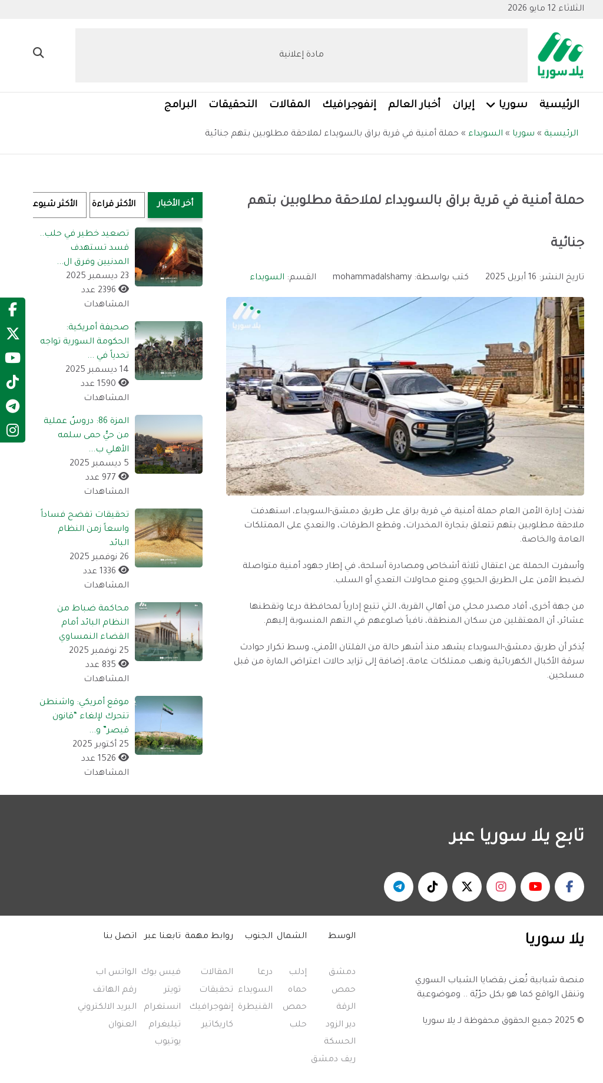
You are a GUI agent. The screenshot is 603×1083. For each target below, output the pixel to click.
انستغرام (162, 1007)
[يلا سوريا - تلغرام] (398, 887)
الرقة (346, 1007)
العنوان (122, 1025)
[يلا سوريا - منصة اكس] (467, 887)
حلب (298, 1025)
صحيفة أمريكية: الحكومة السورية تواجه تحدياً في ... (84, 342)
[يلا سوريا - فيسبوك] (569, 887)
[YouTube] (12, 361)
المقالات (216, 973)
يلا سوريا (438, 1021)
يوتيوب (167, 1042)
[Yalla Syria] (556, 56)
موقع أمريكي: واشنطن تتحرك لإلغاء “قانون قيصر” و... (84, 717)
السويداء (485, 134)
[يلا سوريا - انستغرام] (501, 887)
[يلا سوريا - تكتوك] (433, 887)
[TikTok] (13, 385)
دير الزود (341, 1025)
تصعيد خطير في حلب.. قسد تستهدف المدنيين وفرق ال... (84, 249)
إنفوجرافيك (211, 1007)
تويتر (172, 990)
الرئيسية (561, 134)
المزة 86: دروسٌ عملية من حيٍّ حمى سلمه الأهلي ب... (86, 436)
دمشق (342, 973)
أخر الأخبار (175, 204)
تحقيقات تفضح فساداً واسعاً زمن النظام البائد (85, 530)
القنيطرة (255, 1007)
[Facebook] (13, 313)
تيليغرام (164, 1025)
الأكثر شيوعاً (54, 205)
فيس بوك (161, 973)
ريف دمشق (333, 1060)
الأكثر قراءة (113, 205)
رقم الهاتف (114, 990)
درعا (265, 973)
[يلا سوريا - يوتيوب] (535, 887)
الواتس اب (116, 973)
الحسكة (340, 1042)
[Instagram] (13, 434)
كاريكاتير (217, 1025)
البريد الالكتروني (107, 1007)
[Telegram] (12, 409)
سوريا (523, 134)
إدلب (298, 973)
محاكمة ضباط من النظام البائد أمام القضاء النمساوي (93, 623)
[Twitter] (13, 337)
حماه (297, 990)
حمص (344, 990)
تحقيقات (216, 990)
